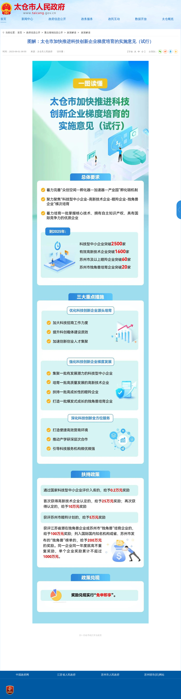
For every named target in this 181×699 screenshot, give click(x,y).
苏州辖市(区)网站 (154, 674)
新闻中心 (27, 19)
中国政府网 (22, 674)
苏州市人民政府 (110, 674)
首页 (3, 19)
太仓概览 (168, 19)
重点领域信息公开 (53, 32)
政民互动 (114, 19)
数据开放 (141, 19)
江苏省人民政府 (66, 674)
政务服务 (87, 19)
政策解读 (71, 32)
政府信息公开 (57, 19)
